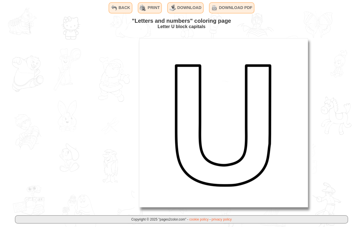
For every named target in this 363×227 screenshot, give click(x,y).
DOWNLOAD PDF (231, 7)
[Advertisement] (92, 122)
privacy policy (222, 219)
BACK (120, 7)
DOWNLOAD (185, 7)
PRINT (150, 7)
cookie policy (199, 219)
